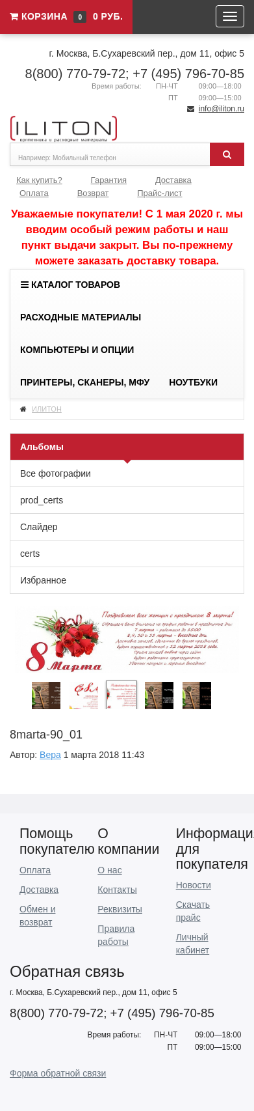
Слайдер (39, 527)
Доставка (173, 180)
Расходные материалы (80, 317)
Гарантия (109, 180)
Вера (50, 755)
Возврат (93, 193)
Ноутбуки (193, 382)
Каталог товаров (70, 284)
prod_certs (41, 500)
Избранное (43, 580)
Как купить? (39, 180)
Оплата (34, 193)
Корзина (66, 16)
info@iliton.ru (221, 108)
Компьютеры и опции (77, 350)
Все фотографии (55, 473)
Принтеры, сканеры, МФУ (84, 382)
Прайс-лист (159, 193)
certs (30, 553)
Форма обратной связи (58, 1073)
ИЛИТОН (47, 409)
